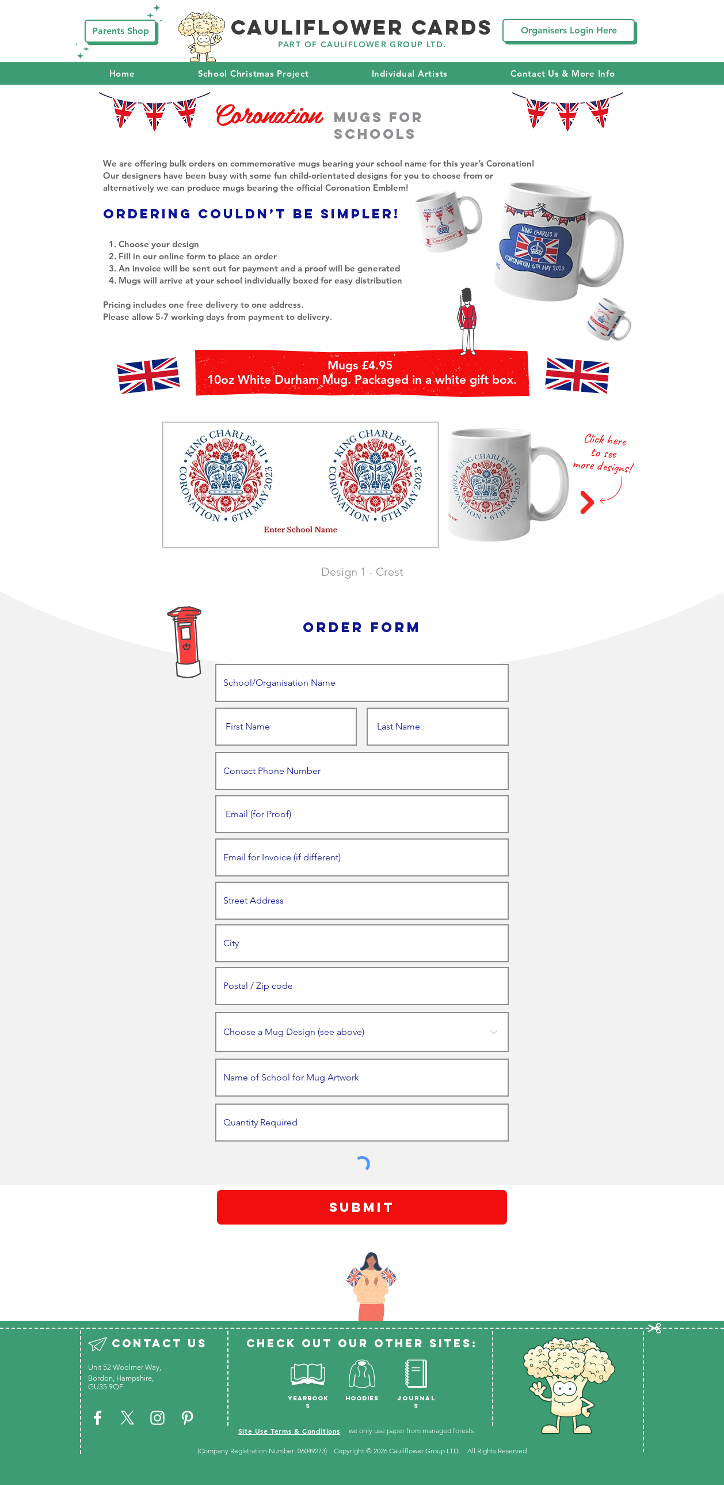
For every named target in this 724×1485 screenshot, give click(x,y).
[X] (127, 1417)
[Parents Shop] (120, 31)
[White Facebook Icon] (97, 1417)
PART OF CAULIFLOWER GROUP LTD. (362, 44)
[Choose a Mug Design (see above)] (362, 1032)
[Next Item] (587, 502)
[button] (253, 73)
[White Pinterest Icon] (187, 1417)
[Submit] (362, 1207)
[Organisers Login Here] (568, 30)
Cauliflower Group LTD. (425, 1450)
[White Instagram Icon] (157, 1417)
